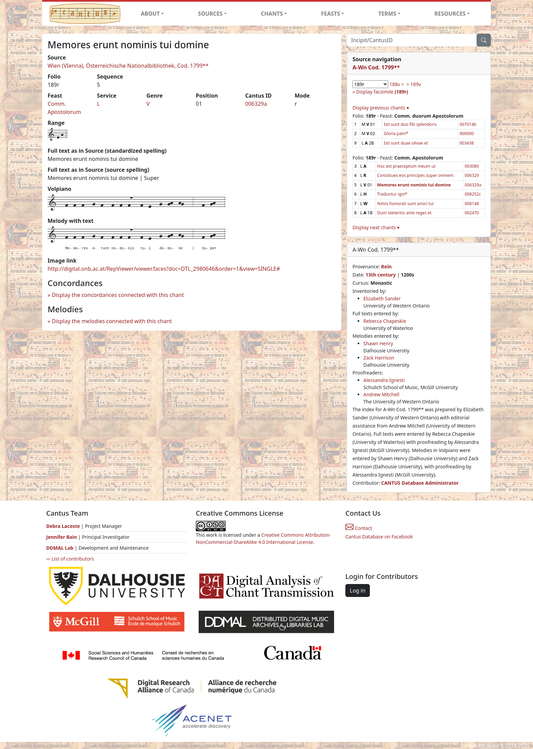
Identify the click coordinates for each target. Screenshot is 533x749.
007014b (468, 124)
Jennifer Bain (62, 537)
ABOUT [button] (150, 13)
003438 (467, 143)
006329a (256, 103)
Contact (358, 528)
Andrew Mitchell (381, 394)
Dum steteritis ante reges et (404, 213)
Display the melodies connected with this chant (112, 321)
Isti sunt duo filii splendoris (410, 124)
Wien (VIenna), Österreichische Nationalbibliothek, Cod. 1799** (128, 65)
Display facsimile (382, 91)
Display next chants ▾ (376, 227)
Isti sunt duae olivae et (406, 143)
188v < (397, 84)
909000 (467, 133)
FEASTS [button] (330, 13)
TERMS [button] (387, 13)
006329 (472, 175)
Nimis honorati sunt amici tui (405, 203)
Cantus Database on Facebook (379, 536)
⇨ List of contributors (70, 558)
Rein (386, 266)
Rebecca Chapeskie (384, 321)
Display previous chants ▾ (381, 107)
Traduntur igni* (392, 194)
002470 (472, 213)
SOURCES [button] (210, 13)
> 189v (414, 84)
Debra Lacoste (63, 526)
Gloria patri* (396, 133)
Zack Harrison (378, 357)
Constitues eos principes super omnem (415, 175)
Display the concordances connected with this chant (118, 295)
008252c (473, 194)
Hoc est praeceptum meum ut (406, 166)
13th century (380, 274)
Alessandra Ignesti (384, 380)
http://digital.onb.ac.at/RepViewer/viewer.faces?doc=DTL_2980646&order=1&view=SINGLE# (164, 268)
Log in (357, 590)
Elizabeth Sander (382, 298)
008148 (472, 203)
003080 (472, 166)
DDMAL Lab (59, 548)
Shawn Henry (378, 343)
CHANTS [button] (272, 13)
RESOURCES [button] (450, 13)
